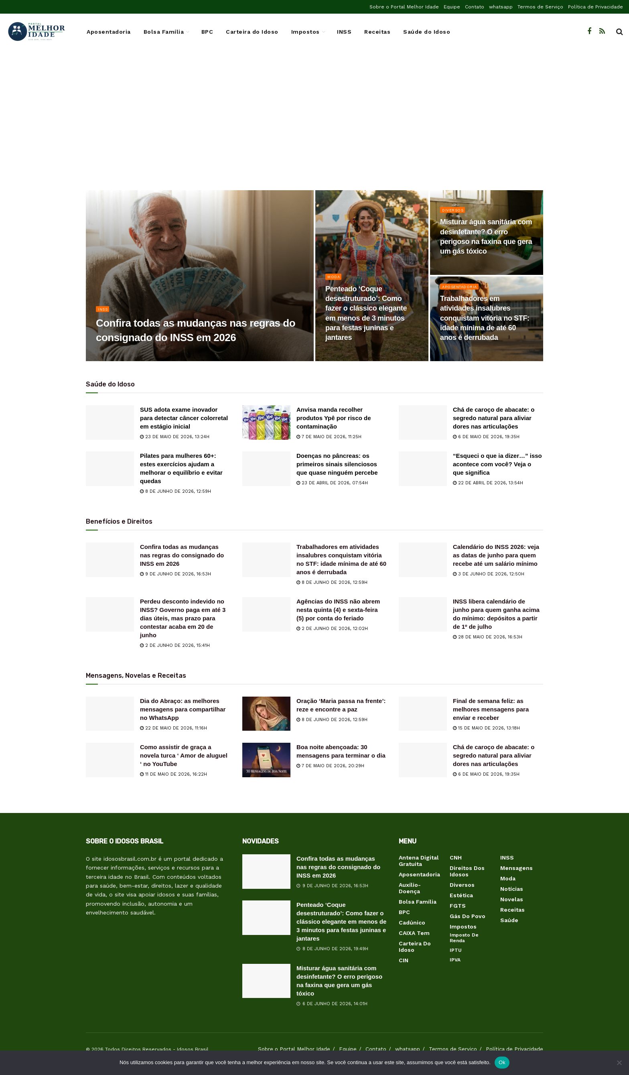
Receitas (377, 31)
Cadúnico (412, 922)
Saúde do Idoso (426, 31)
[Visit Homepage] (36, 31)
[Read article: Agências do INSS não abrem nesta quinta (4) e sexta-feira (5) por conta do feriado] (266, 614)
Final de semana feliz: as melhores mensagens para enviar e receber (491, 709)
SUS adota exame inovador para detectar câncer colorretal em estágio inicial (184, 418)
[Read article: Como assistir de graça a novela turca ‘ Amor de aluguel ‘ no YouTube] (110, 760)
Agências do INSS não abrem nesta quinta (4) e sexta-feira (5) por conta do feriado (338, 610)
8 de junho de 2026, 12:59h (175, 491)
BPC (207, 31)
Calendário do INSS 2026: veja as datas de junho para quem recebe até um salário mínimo (496, 555)
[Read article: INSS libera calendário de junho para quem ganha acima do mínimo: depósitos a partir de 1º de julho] (423, 614)
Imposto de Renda (464, 937)
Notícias (511, 889)
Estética (461, 895)
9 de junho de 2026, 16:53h (175, 574)
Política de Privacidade (595, 7)
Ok (502, 1062)
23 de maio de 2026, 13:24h (174, 436)
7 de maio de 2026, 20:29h (330, 765)
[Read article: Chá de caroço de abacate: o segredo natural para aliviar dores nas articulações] (423, 422)
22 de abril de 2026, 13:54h (488, 483)
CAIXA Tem (414, 933)
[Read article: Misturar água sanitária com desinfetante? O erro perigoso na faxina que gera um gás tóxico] (266, 981)
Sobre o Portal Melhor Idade (404, 7)
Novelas (511, 899)
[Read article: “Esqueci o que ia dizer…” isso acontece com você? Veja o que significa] (423, 468)
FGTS (458, 905)
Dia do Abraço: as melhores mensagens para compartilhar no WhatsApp (182, 709)
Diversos (454, 215)
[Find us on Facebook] (589, 31)
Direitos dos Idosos (467, 871)
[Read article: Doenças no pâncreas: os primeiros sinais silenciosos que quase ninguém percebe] (266, 468)
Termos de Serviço (540, 7)
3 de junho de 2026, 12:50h (488, 574)
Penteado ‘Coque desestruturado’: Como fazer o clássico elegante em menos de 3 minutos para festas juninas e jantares (341, 921)
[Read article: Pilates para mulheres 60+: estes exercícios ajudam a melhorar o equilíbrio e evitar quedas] (110, 468)
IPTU (456, 950)
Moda (334, 282)
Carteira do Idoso (252, 31)
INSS (344, 31)
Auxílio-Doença (410, 888)
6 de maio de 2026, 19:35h (486, 436)
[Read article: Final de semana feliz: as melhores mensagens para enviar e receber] (423, 714)
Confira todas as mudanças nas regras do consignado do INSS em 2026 (182, 555)
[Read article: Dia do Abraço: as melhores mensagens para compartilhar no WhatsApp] (110, 714)
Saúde (509, 920)
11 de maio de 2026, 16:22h (173, 774)
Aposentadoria (109, 31)
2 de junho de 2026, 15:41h (175, 645)
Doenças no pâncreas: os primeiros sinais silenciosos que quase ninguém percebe (337, 464)
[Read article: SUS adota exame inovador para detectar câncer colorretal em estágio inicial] (110, 422)
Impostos (305, 31)
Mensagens (516, 868)
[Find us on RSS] (602, 31)
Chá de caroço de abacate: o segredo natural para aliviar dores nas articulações (493, 418)
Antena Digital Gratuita (419, 860)
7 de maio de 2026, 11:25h (328, 436)
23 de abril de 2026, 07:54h (332, 483)
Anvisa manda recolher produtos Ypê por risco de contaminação (333, 418)
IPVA (455, 960)
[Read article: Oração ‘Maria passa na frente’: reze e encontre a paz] (266, 714)
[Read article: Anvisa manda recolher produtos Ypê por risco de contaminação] (266, 422)
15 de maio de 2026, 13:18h (486, 728)
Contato (474, 7)
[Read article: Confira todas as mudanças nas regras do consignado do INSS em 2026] (110, 560)
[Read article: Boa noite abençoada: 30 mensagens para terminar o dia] (266, 760)
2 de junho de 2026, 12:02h (332, 628)
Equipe (452, 7)
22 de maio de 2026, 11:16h (173, 728)
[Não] (619, 1063)
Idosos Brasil (193, 1049)
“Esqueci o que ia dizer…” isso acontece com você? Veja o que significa (497, 464)
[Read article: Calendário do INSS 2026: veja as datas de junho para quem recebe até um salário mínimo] (423, 560)
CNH (456, 857)
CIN (403, 960)
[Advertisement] (314, 126)
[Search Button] (619, 32)
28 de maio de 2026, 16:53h (487, 637)
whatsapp (501, 7)
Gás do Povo (467, 916)
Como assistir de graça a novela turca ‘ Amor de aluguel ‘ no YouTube (183, 755)
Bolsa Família (164, 31)
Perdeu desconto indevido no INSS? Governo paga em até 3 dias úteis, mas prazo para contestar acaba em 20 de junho (182, 618)
